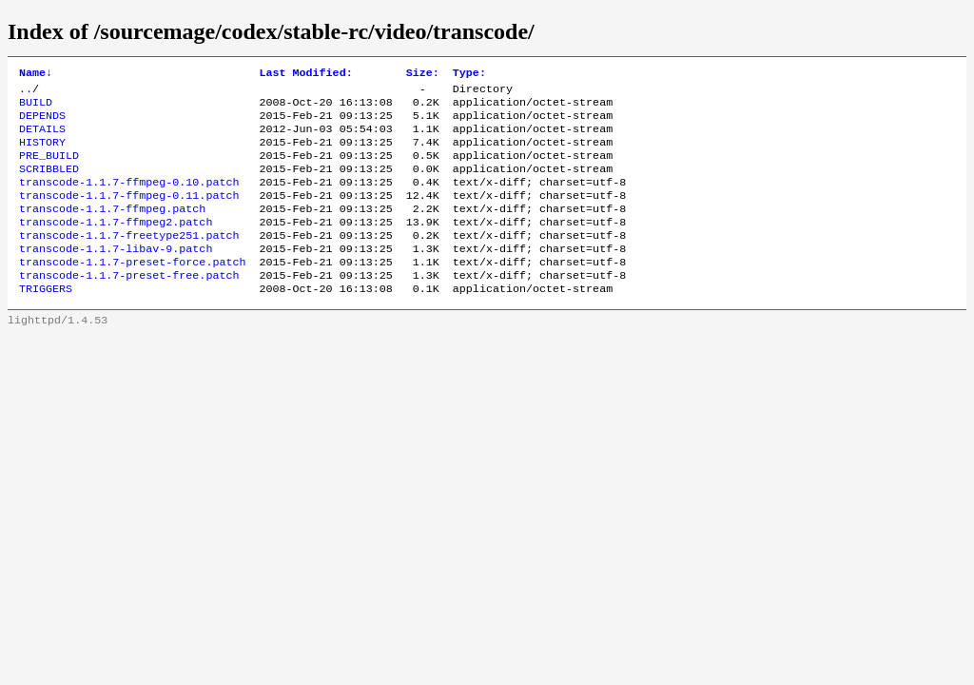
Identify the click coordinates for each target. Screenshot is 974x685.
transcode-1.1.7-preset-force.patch (132, 290)
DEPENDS (42, 122)
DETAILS (42, 138)
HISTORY (42, 153)
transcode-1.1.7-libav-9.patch (115, 275)
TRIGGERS (45, 320)
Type (469, 74)
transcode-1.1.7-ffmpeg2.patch (115, 244)
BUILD (35, 107)
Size (422, 74)
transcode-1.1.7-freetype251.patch (129, 259)
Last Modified (305, 74)
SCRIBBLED (49, 183)
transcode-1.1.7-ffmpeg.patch (112, 229)
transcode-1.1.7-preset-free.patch (129, 305)
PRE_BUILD (49, 168)
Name (35, 74)
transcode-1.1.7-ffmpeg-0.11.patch (129, 214)
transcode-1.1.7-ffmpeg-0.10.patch (129, 198)
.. (25, 92)
